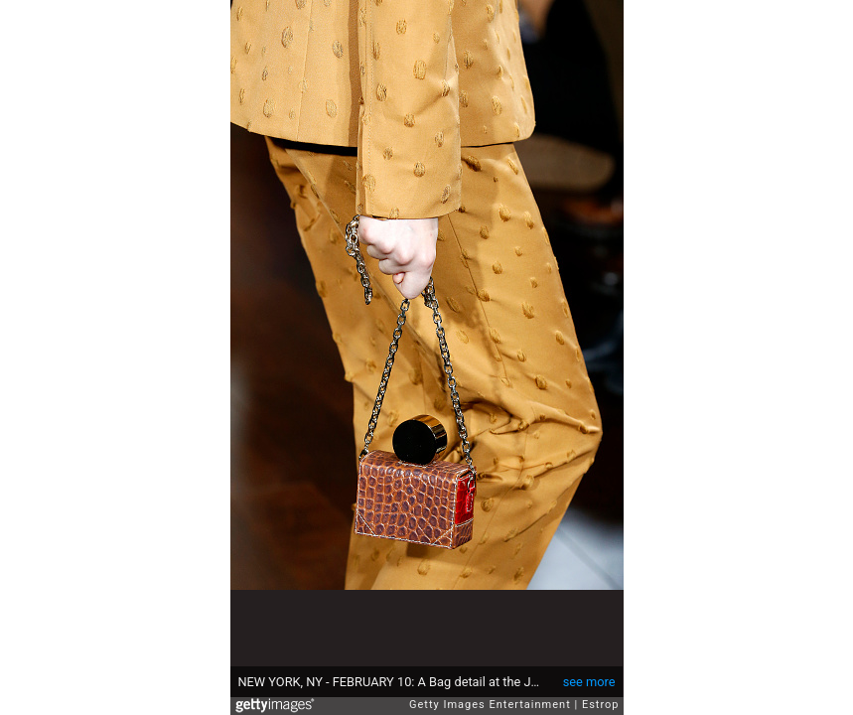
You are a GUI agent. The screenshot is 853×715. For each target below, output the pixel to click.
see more (589, 681)
